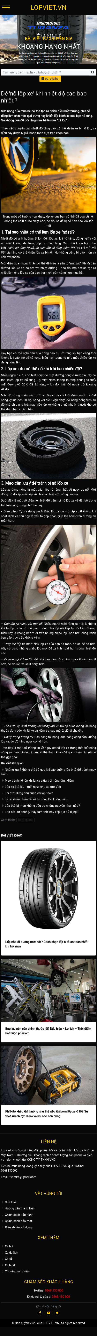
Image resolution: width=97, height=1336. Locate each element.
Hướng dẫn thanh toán (18, 1208)
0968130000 (9, 1170)
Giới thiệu (9, 1202)
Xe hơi (7, 1246)
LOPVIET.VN (48, 7)
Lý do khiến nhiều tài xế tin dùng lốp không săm (34, 799)
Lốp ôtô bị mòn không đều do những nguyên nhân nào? (40, 806)
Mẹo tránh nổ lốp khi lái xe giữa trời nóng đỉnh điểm (37, 780)
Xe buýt (8, 1265)
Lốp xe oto (15, 368)
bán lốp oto (25, 820)
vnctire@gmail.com (23, 1177)
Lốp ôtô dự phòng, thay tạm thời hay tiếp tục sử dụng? (39, 812)
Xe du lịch (9, 1253)
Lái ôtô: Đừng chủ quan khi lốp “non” (27, 793)
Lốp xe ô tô (82, 1150)
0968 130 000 (54, 1290)
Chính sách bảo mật (16, 1221)
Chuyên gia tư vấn (15, 1271)
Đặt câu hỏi (50, 78)
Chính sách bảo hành (17, 1215)
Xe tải (7, 1259)
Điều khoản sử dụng (16, 1227)
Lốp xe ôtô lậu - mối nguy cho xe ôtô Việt (31, 787)
